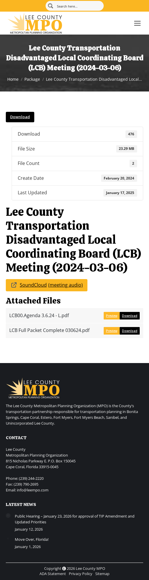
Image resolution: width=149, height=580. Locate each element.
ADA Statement (53, 573)
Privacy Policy (80, 573)
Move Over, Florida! (32, 539)
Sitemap (102, 573)
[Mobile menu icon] (137, 23)
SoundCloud (33, 285)
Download (20, 116)
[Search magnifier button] (50, 6)
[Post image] (8, 515)
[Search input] (78, 5)
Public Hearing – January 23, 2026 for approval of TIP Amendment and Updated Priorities (74, 519)
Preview (111, 316)
